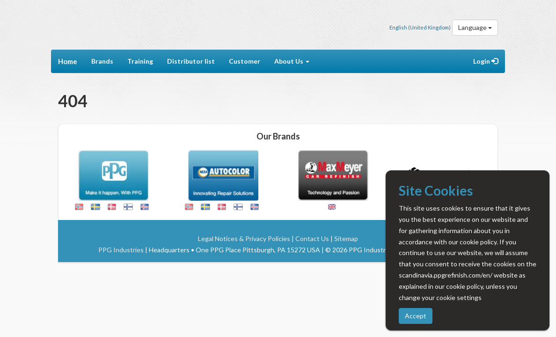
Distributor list (191, 61)
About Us (291, 61)
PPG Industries (121, 250)
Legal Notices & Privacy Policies (244, 238)
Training (140, 61)
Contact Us (312, 238)
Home (67, 61)
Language (475, 27)
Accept (415, 316)
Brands (102, 61)
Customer (244, 61)
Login (485, 61)
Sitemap (346, 238)
